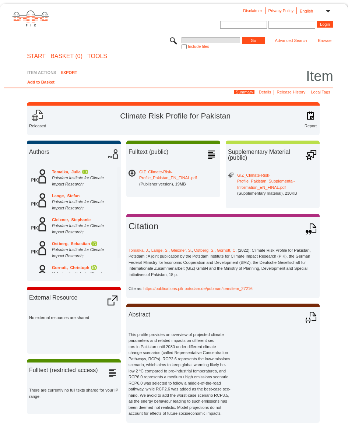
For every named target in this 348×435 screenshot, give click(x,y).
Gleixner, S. (181, 250)
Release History (291, 92)
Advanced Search (291, 40)
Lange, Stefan (66, 196)
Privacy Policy (280, 10)
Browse (324, 40)
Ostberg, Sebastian (71, 243)
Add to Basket (41, 82)
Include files (198, 46)
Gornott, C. (227, 250)
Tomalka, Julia (66, 172)
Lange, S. (160, 250)
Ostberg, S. (204, 250)
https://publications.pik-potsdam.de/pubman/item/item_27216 (198, 288)
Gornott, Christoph (70, 267)
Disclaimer (252, 10)
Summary (244, 92)
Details (265, 92)
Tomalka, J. (139, 250)
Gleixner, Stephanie (71, 220)
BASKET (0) (66, 56)
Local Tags (320, 92)
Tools (97, 56)
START (36, 56)
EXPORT (69, 72)
